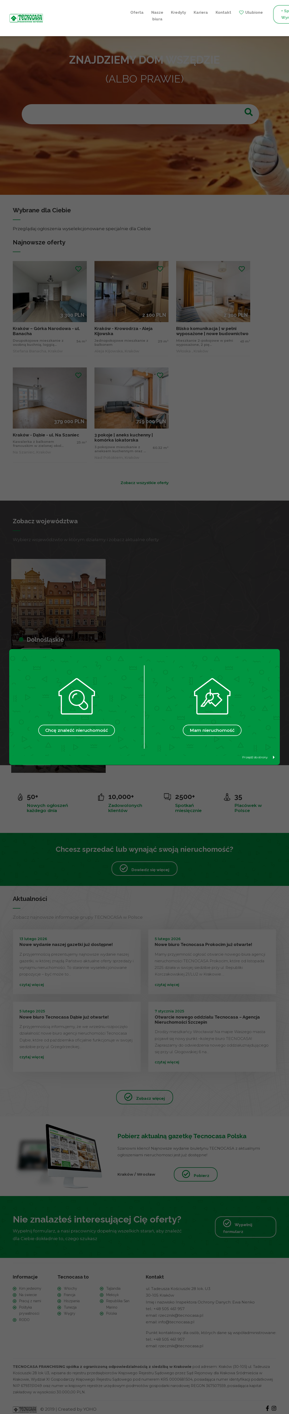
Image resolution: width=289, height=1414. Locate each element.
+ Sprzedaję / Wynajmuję (214, 14)
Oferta (56, 11)
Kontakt (143, 11)
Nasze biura (77, 14)
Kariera (120, 11)
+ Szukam (260, 14)
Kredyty (98, 11)
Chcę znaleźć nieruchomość (76, 730)
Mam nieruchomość (212, 730)
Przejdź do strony (258, 757)
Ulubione (174, 11)
